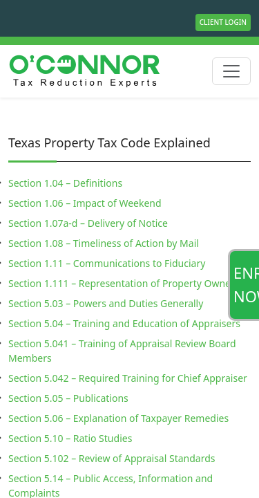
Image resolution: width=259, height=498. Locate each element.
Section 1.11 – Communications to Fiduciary (106, 263)
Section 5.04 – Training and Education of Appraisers (124, 323)
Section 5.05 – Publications (68, 398)
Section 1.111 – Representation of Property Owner (121, 283)
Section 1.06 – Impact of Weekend (85, 203)
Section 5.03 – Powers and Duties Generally (105, 303)
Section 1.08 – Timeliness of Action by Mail (103, 243)
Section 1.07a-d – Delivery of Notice (88, 223)
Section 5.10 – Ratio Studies (70, 438)
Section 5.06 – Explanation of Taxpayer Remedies (118, 418)
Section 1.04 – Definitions (65, 183)
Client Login (223, 22)
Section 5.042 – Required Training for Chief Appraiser (127, 378)
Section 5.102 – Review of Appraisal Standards (111, 458)
